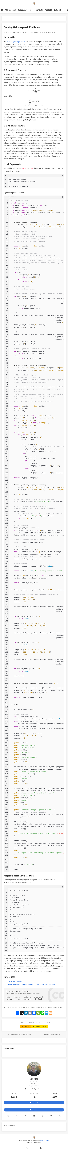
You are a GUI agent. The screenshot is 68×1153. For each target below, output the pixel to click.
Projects (48, 10)
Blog (31, 10)
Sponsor (34, 1110)
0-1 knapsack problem (16, 41)
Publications (59, 10)
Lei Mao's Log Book (8, 10)
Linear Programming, (30, 1007)
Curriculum (22, 10)
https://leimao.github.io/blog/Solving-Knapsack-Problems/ (23, 993)
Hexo (41, 1140)
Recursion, (42, 1007)
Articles (39, 10)
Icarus (47, 1140)
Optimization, (17, 1007)
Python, (8, 1007)
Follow (34, 1102)
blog (17, 32)
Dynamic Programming (55, 1007)
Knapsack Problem (15, 981)
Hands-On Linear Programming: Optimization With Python (31, 984)
